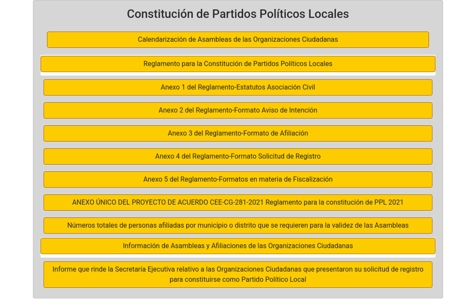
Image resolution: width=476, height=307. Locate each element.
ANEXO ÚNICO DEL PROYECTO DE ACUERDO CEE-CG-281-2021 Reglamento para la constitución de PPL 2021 (238, 202)
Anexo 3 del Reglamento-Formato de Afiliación (238, 133)
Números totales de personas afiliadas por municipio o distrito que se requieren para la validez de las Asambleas (237, 225)
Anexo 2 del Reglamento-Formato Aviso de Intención (238, 110)
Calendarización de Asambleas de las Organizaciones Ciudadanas (238, 39)
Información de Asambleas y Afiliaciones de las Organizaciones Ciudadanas (238, 246)
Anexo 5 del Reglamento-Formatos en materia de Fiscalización (237, 179)
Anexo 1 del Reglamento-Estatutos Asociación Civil (238, 87)
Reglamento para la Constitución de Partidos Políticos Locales (238, 64)
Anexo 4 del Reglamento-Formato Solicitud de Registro (237, 156)
